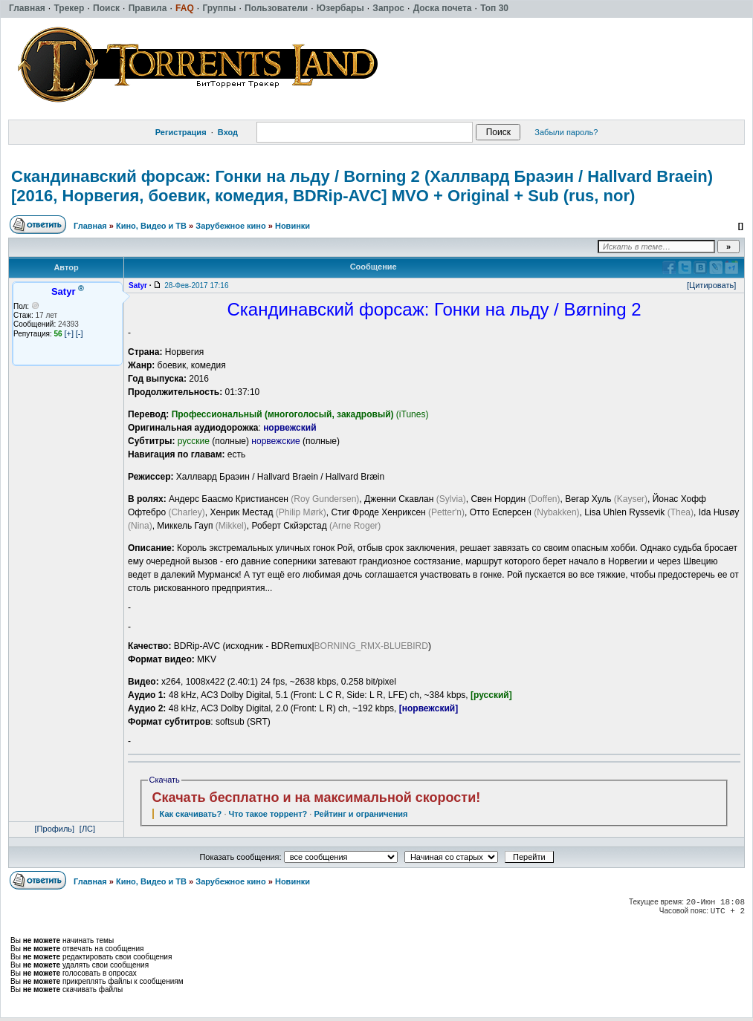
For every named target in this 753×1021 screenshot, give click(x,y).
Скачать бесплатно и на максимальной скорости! (316, 797)
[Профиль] (55, 828)
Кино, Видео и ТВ (151, 225)
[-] (79, 333)
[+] (69, 333)
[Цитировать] (711, 285)
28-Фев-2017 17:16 (196, 285)
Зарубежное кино (230, 225)
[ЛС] (87, 828)
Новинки (292, 225)
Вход (228, 132)
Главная (90, 225)
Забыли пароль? (566, 132)
